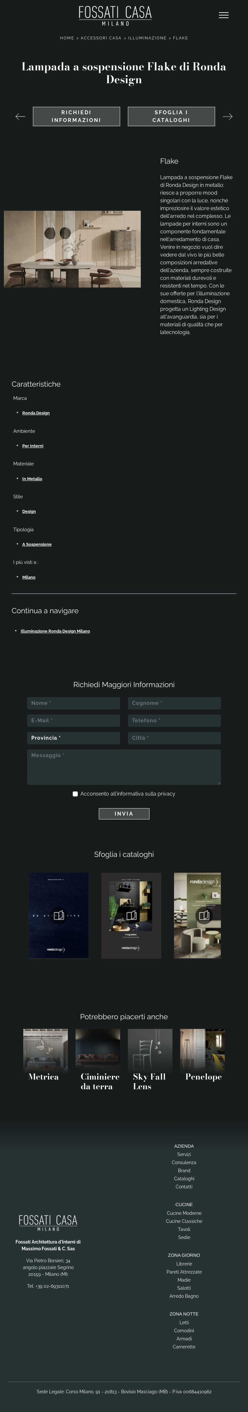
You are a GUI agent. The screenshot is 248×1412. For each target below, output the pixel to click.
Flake (180, 38)
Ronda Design (36, 413)
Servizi (184, 1154)
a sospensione (37, 544)
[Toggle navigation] (223, 15)
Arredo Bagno (184, 1296)
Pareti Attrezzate (184, 1272)
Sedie (184, 1237)
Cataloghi (184, 1178)
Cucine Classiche (184, 1221)
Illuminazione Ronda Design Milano (55, 631)
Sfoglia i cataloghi (171, 116)
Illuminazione (147, 38)
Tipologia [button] (23, 530)
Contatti (184, 1186)
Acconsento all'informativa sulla (127, 794)
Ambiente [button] (24, 431)
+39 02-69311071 (52, 1286)
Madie (184, 1280)
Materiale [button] (23, 464)
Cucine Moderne (184, 1213)
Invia (124, 814)
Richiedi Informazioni (76, 116)
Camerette (184, 1346)
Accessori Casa (101, 38)
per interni (32, 445)
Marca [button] (20, 398)
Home (67, 38)
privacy (166, 794)
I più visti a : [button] (25, 562)
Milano (29, 577)
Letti (184, 1322)
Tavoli (184, 1229)
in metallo (32, 478)
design (29, 511)
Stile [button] (18, 497)
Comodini (184, 1330)
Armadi (184, 1338)
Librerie (184, 1263)
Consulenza (184, 1162)
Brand (184, 1170)
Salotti (184, 1288)
